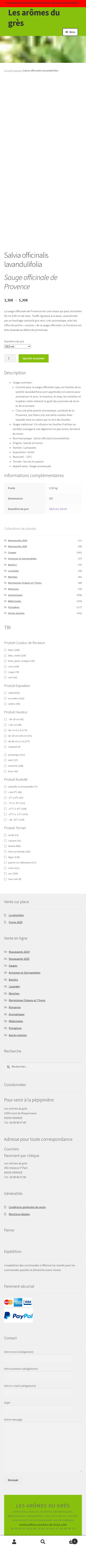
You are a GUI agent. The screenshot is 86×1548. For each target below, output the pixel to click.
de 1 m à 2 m (17, 730)
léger (14, 857)
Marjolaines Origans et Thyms (25, 582)
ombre (14, 703)
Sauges (17, 70)
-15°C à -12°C (18, 814)
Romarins (13, 589)
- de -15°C (16, 819)
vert (12, 677)
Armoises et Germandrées (22, 558)
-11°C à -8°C (17, 808)
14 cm (63, 509)
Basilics (12, 564)
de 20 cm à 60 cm (20, 735)
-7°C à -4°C (16, 803)
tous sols (14, 879)
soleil (14, 692)
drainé (14, 846)
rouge (13, 672)
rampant (14, 746)
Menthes (13, 576)
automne (15, 765)
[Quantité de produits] (10, 358)
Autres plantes (16, 613)
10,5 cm (53, 509)
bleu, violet (17, 655)
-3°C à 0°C (15, 797)
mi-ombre (16, 698)
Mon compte (14, 1542)
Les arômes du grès (34, 17)
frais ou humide (19, 851)
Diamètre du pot (14, 341)
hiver (13, 771)
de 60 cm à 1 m (19, 741)
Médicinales (14, 601)
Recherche (43, 1542)
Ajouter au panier (34, 358)
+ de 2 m (15, 724)
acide (13, 835)
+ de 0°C (15, 792)
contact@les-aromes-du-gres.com (43, 1524)
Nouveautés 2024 (17, 540)
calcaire (14, 840)
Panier (67, 1540)
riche (13, 868)
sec (13, 873)
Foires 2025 (16, 922)
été (13, 760)
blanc (14, 650)
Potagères (13, 607)
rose (13, 666)
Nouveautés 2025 (17, 546)
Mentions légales (19, 1214)
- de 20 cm (16, 719)
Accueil (8, 70)
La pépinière (16, 915)
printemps (16, 754)
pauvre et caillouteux (22, 862)
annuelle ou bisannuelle (23, 786)
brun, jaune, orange (21, 661)
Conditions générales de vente (27, 1207)
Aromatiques (15, 595)
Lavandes (13, 570)
